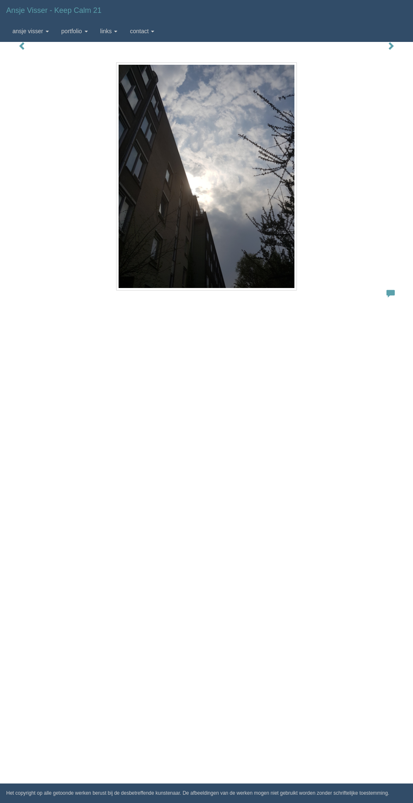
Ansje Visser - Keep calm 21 (54, 10)
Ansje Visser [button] (30, 31)
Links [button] (109, 31)
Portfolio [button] (74, 31)
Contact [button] (142, 31)
